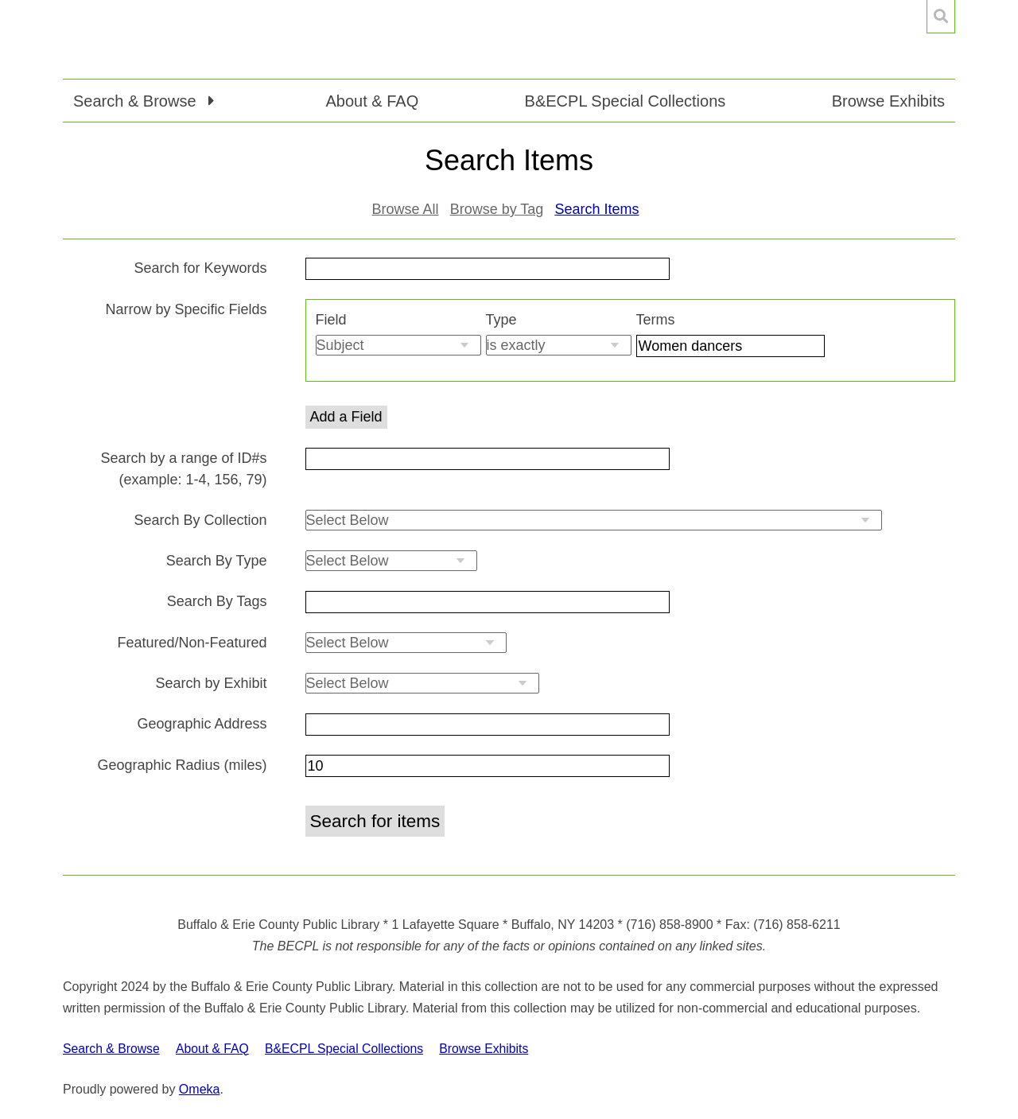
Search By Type (216, 561)
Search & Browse (111, 1048)
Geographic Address (201, 724)
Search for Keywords (200, 268)
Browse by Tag (497, 209)
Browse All (405, 209)
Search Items (596, 209)
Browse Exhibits (888, 101)
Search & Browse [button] (136, 101)
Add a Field (346, 417)
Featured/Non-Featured (191, 643)
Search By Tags (217, 601)
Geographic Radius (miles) (181, 765)
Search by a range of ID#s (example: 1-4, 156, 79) (183, 469)
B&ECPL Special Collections (625, 101)
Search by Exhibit (210, 683)
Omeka (199, 1089)
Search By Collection (200, 520)
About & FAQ (371, 101)
